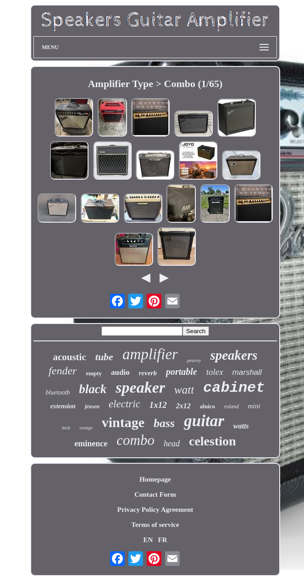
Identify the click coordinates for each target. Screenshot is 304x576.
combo (135, 440)
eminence (90, 443)
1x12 (158, 405)
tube (104, 356)
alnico (207, 406)
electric (124, 404)
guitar (204, 421)
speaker (140, 387)
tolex (214, 372)
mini (254, 406)
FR (162, 539)
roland (231, 406)
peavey (194, 360)
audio (120, 372)
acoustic (69, 356)
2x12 (183, 406)
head (172, 443)
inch (65, 427)
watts (241, 426)
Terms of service (155, 524)
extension (63, 406)
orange (85, 427)
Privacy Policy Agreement (155, 509)
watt (184, 390)
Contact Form (155, 494)
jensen (92, 406)
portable (181, 372)
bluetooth (57, 392)
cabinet (234, 387)
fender (63, 371)
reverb (148, 373)
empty (94, 373)
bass (164, 423)
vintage (123, 422)
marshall (247, 372)
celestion (212, 441)
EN (148, 539)
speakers (233, 355)
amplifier (150, 354)
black (92, 389)
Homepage (155, 479)
